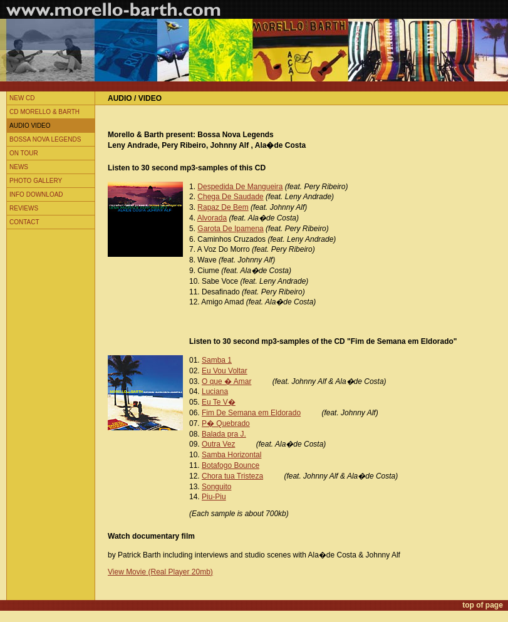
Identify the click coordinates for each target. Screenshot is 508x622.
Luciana (215, 391)
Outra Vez (218, 444)
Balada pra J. (224, 434)
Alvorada (212, 218)
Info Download (36, 194)
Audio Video (30, 125)
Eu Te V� (219, 402)
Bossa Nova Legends (45, 139)
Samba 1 (217, 360)
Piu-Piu (214, 496)
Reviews (23, 208)
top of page (482, 605)
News (18, 166)
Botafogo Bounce (230, 465)
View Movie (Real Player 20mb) (160, 572)
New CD (22, 98)
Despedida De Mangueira (240, 186)
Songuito (216, 486)
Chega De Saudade (230, 196)
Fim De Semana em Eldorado (251, 412)
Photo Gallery (35, 180)
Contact (24, 222)
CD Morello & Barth (44, 111)
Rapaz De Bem (222, 207)
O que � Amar (226, 381)
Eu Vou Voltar (224, 370)
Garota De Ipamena (230, 228)
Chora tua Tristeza (232, 476)
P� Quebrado (226, 423)
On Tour (23, 153)
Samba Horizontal (231, 454)
